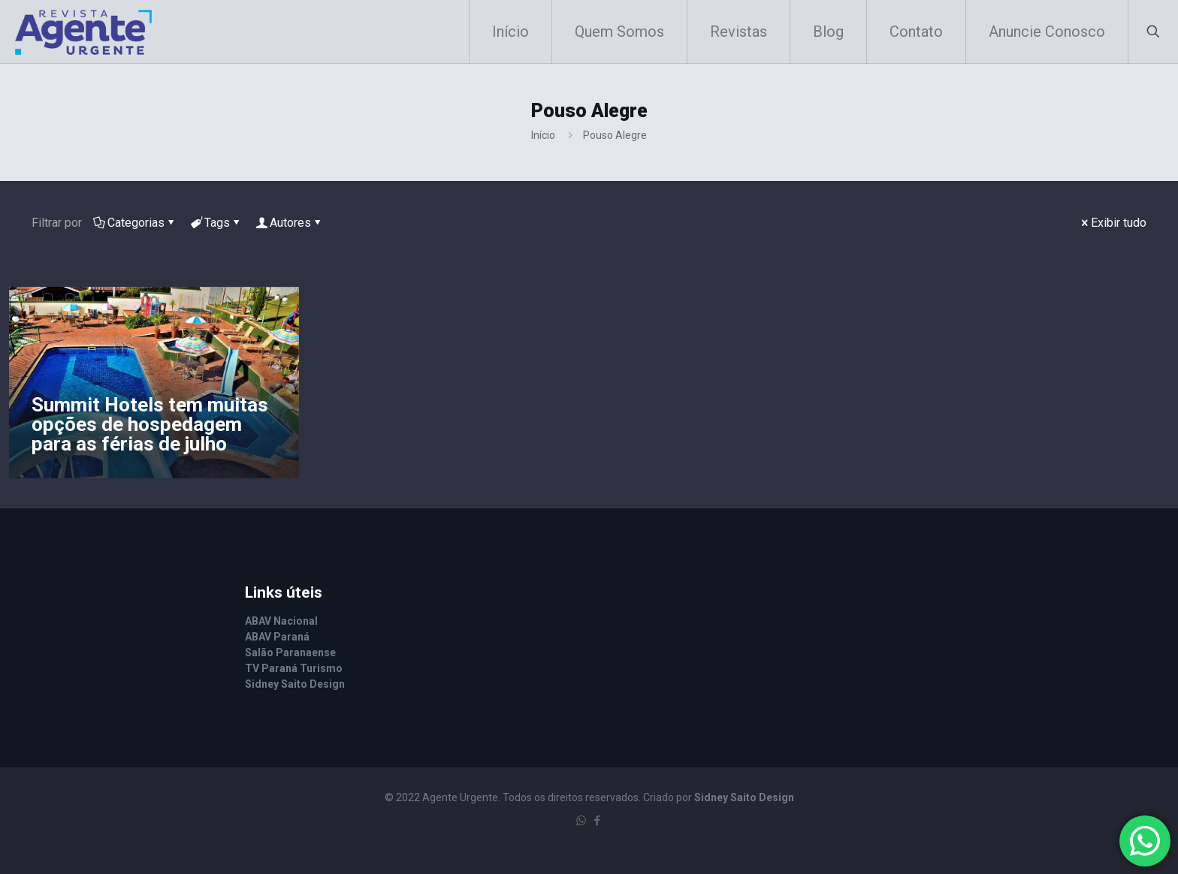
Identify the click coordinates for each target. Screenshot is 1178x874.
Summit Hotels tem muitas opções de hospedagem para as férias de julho (150, 424)
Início (543, 135)
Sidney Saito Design (744, 797)
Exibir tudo (1112, 222)
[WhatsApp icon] (581, 820)
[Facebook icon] (597, 820)
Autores (289, 222)
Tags (216, 222)
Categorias (135, 222)
